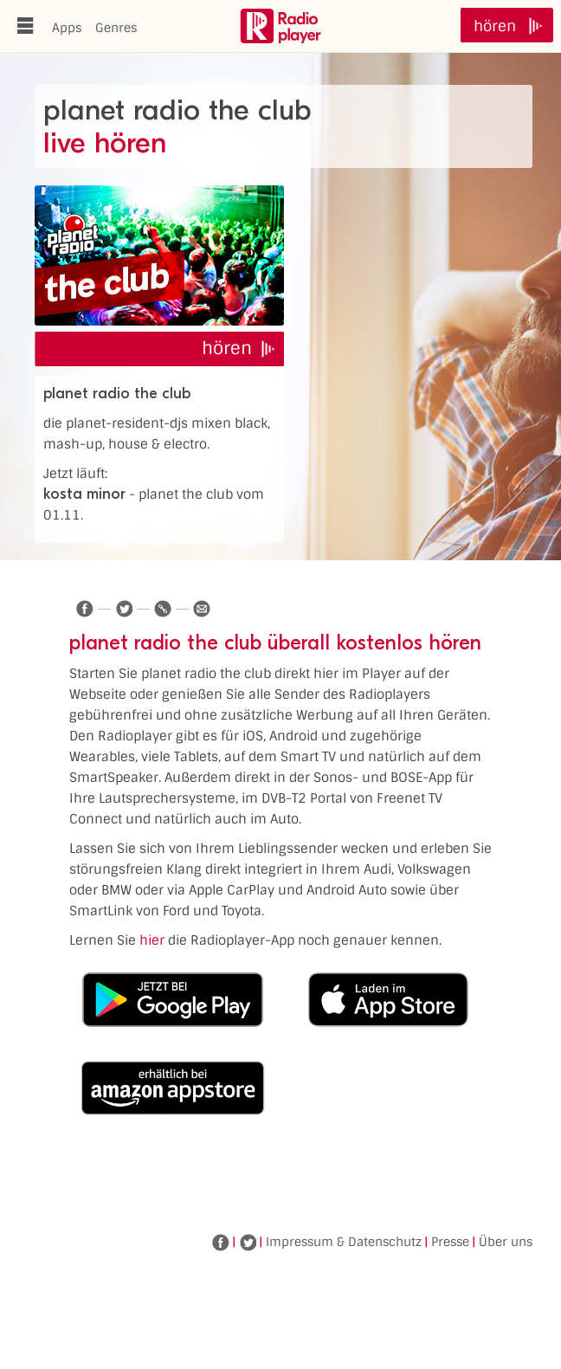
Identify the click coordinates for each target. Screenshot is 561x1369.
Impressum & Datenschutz (344, 1242)
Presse (450, 1242)
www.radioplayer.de (280, 26)
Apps (66, 28)
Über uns (505, 1242)
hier (151, 940)
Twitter (247, 1242)
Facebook (220, 1242)
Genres (116, 28)
